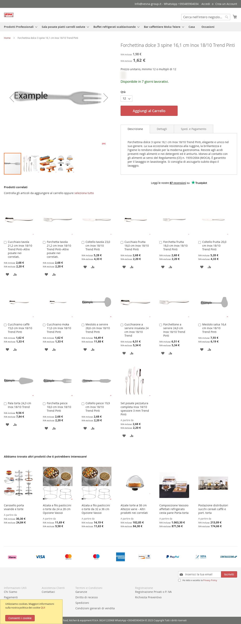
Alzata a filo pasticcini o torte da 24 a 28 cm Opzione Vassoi (57, 509)
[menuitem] (19, 26)
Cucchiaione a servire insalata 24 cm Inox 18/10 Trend (137, 329)
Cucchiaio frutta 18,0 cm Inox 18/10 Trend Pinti (137, 245)
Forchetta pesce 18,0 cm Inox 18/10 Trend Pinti (59, 406)
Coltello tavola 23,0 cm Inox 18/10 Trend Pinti (98, 245)
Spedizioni (82, 603)
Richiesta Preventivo (148, 597)
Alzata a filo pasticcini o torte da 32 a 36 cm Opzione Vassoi (96, 509)
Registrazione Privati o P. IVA (153, 592)
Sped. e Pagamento (193, 129)
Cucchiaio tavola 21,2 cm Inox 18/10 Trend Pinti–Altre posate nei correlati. (20, 249)
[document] (31, 611)
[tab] (135, 129)
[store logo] (9, 14)
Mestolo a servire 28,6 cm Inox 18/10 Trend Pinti (98, 328)
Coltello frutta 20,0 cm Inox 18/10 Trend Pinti (214, 245)
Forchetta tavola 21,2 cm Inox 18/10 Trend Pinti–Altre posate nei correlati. (59, 249)
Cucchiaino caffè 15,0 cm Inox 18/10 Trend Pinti (20, 328)
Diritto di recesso (86, 597)
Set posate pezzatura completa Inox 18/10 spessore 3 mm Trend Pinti (135, 408)
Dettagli (162, 129)
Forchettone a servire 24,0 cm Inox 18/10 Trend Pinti (174, 329)
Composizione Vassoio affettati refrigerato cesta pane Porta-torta (174, 509)
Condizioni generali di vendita (95, 608)
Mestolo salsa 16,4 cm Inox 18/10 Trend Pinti (214, 328)
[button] (12, 98)
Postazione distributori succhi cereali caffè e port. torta (213, 509)
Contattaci (48, 592)
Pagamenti (11, 597)
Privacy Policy (210, 580)
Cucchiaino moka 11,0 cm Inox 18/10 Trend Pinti (59, 328)
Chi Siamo (10, 592)
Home (7, 37)
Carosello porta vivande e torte (14, 507)
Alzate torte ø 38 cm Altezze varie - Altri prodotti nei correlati (134, 509)
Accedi (205, 4)
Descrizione (135, 129)
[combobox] (205, 17)
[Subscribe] (229, 574)
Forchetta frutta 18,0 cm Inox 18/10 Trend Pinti (175, 245)
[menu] (120, 26)
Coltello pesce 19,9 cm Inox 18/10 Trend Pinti (98, 406)
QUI (43, 607)
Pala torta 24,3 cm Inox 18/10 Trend (19, 405)
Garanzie (81, 592)
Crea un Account (226, 4)
